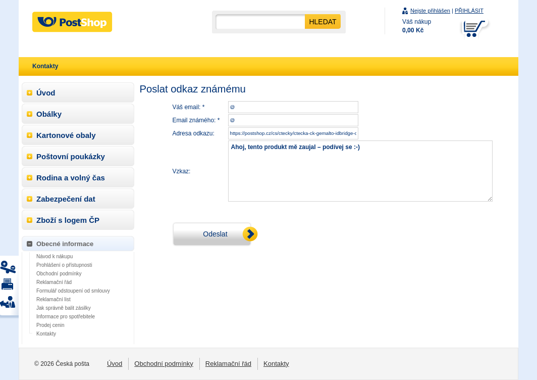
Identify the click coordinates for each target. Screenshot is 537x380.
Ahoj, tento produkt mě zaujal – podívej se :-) (360, 171)
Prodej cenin (50, 325)
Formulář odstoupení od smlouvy (73, 291)
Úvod (46, 92)
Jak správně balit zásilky (63, 308)
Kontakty (46, 334)
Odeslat (215, 234)
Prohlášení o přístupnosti (64, 265)
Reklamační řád (54, 282)
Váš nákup (416, 26)
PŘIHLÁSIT (469, 11)
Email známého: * (196, 120)
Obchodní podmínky (59, 273)
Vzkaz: (181, 171)
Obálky (49, 114)
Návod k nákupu (54, 256)
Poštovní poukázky (70, 156)
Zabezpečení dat (65, 199)
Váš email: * (188, 107)
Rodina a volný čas (70, 177)
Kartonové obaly (66, 135)
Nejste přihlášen (430, 11)
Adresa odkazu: (193, 133)
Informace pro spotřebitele (65, 316)
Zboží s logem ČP (67, 220)
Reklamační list (53, 299)
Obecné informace (64, 244)
